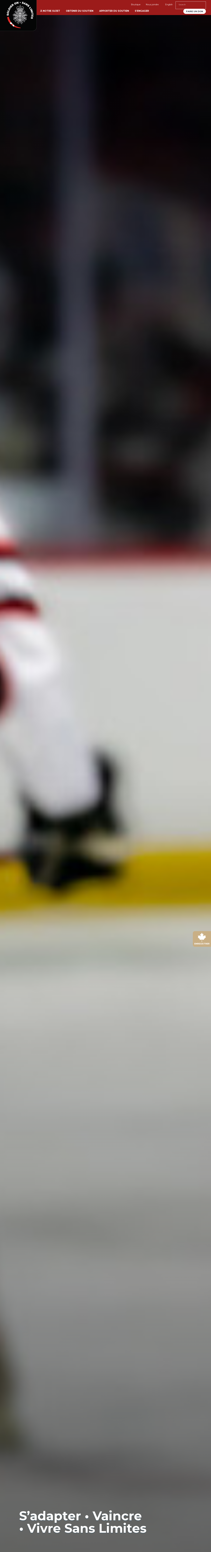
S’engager (142, 10)
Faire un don (194, 11)
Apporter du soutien (114, 10)
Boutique (136, 4)
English (169, 4)
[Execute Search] (202, 4)
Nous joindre (152, 4)
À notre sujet (50, 10)
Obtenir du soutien (79, 10)
